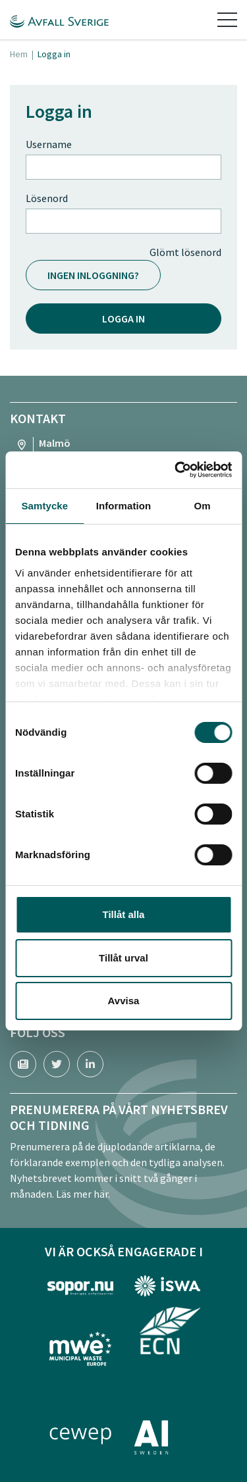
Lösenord (47, 198)
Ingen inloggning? (93, 275)
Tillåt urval (123, 957)
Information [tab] (123, 505)
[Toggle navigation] (227, 20)
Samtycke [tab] (44, 505)
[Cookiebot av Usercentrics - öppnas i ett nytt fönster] (176, 469)
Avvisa (124, 1000)
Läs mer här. (83, 1193)
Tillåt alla (124, 914)
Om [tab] (202, 505)
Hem (19, 54)
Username (49, 144)
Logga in (123, 318)
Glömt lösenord (185, 252)
